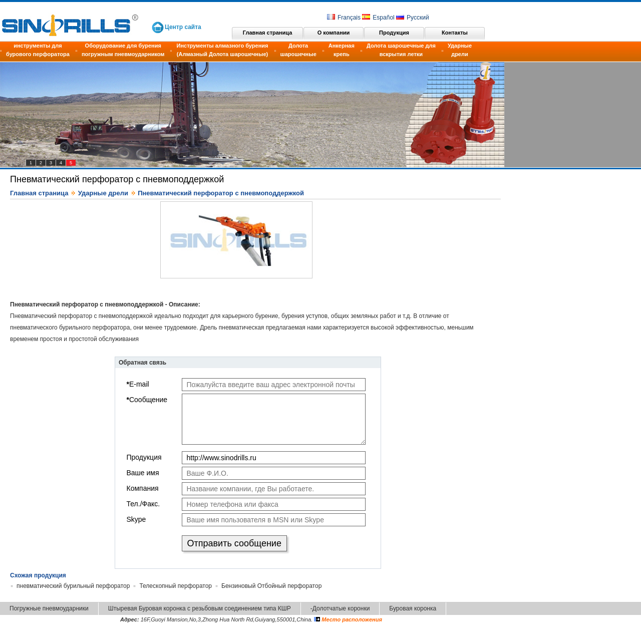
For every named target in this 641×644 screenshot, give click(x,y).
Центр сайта (183, 27)
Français (344, 17)
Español (378, 17)
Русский (412, 17)
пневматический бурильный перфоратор (73, 585)
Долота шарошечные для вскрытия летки (401, 50)
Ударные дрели (460, 50)
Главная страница (267, 33)
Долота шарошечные (298, 50)
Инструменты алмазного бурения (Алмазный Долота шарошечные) (222, 50)
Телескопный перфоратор (175, 585)
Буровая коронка (412, 608)
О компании (333, 33)
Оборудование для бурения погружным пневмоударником (123, 50)
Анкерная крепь (342, 50)
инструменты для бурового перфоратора (38, 50)
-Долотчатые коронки (340, 608)
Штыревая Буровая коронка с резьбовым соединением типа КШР (199, 608)
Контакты (455, 33)
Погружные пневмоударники (49, 608)
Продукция (394, 33)
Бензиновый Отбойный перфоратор (271, 585)
